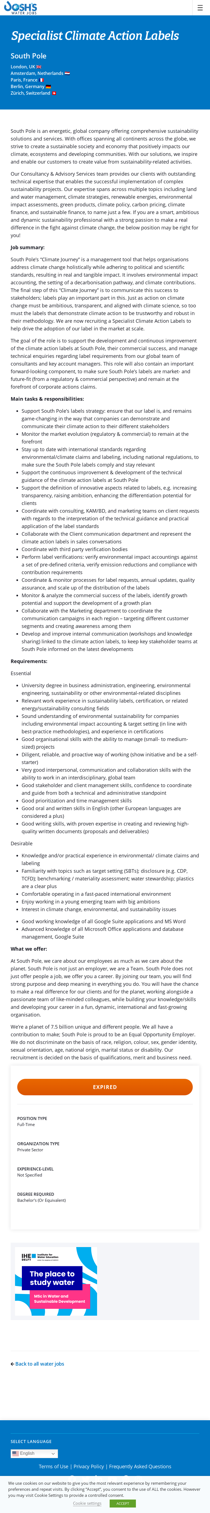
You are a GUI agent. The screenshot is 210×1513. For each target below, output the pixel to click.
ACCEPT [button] (122, 1503)
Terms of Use (53, 1466)
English (23, 1453)
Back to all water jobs (37, 1363)
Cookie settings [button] (87, 1503)
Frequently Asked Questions (140, 1466)
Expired (105, 1087)
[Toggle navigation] (200, 7)
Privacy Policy (89, 1466)
